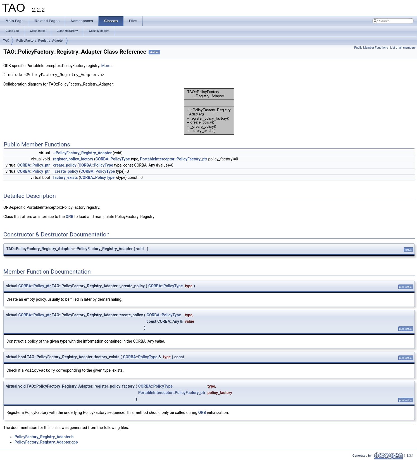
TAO (6, 40)
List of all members (403, 47)
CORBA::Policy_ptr (33, 165)
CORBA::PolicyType (113, 159)
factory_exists (65, 177)
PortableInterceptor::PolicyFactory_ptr (173, 159)
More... (107, 65)
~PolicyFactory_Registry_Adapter (82, 153)
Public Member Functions (371, 47)
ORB (69, 216)
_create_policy (65, 171)
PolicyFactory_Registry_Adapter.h (44, 437)
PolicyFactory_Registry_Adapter (40, 40)
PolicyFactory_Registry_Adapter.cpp (46, 442)
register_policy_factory (73, 159)
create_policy (64, 165)
